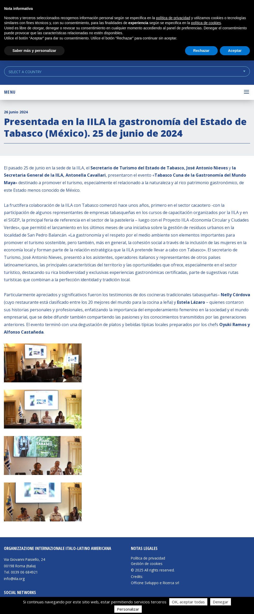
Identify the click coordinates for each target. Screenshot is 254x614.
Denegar (220, 601)
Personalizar (128, 609)
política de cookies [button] (206, 23)
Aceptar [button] (235, 51)
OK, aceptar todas (188, 601)
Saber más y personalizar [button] (34, 51)
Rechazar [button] (201, 51)
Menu (10, 92)
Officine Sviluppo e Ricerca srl (155, 582)
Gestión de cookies (147, 563)
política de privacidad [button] (173, 18)
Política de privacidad (148, 558)
